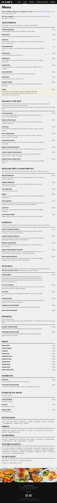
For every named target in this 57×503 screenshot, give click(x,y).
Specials (31, 2)
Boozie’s (7, 2)
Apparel (52, 2)
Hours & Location (42, 2)
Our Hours (23, 488)
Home (19, 2)
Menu (25, 2)
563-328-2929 (43, 11)
